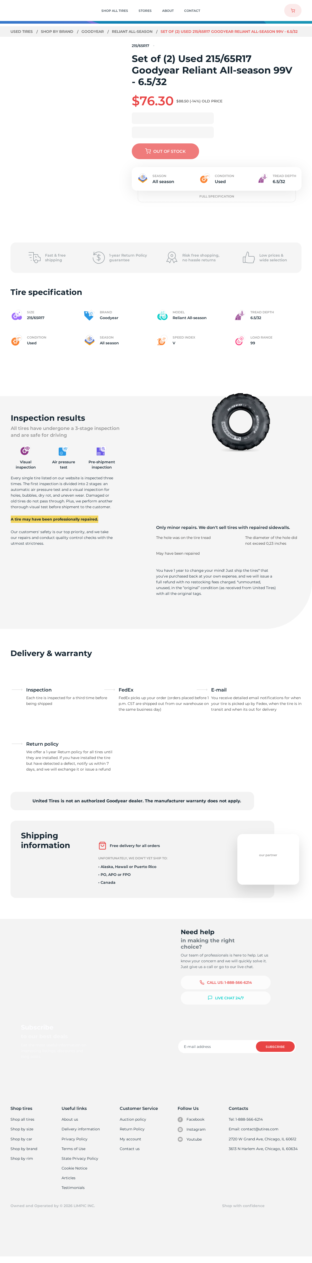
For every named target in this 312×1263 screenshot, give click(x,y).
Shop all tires (22, 1124)
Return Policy (132, 1134)
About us (70, 1124)
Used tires (22, 31)
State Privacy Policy (79, 1164)
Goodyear (93, 31)
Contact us (129, 1154)
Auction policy (133, 1124)
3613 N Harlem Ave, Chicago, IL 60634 (263, 1154)
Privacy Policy (74, 1144)
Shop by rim (21, 1164)
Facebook (191, 1124)
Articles (68, 1184)
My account (130, 1144)
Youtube (190, 1144)
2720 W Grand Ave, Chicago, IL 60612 (262, 1144)
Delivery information (80, 1134)
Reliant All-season (133, 31)
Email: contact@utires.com (254, 1134)
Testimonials (73, 1193)
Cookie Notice (74, 1174)
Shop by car (21, 1144)
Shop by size (21, 1134)
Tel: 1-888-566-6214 (246, 1124)
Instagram (192, 1134)
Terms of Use (73, 1154)
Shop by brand (57, 31)
